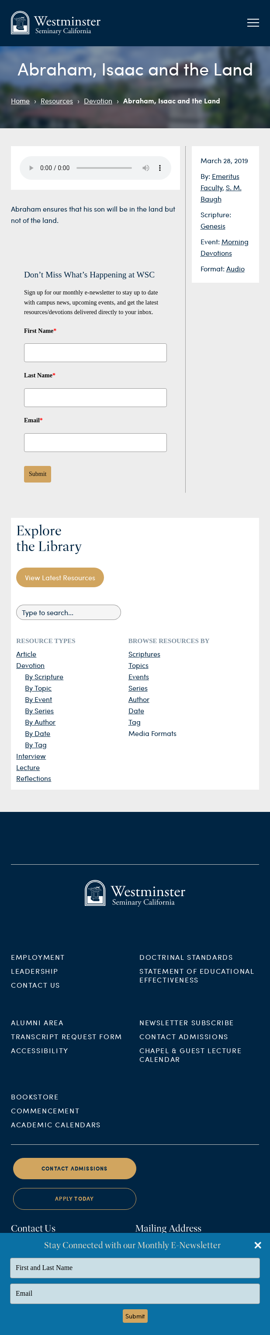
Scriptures (144, 653)
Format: (213, 268)
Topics (138, 665)
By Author (40, 721)
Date (136, 710)
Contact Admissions (183, 1046)
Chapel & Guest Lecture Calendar (190, 1065)
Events (138, 676)
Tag (134, 721)
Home (20, 100)
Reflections (33, 778)
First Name (40, 331)
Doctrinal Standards (186, 967)
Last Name (39, 375)
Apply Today (74, 1208)
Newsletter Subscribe (186, 1032)
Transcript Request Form (66, 1046)
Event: (211, 241)
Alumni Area (37, 1032)
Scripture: (216, 214)
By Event (38, 699)
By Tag (36, 744)
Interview (31, 755)
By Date (37, 733)
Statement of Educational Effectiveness (196, 985)
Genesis (213, 225)
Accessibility (40, 1060)
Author (138, 699)
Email (33, 420)
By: (206, 176)
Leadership (35, 981)
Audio (235, 268)
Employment (38, 967)
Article (26, 653)
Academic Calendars (56, 1134)
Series (138, 687)
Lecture (28, 767)
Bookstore (35, 1106)
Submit (37, 474)
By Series (39, 710)
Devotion (98, 100)
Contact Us (35, 995)
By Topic (38, 687)
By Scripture (44, 676)
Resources (57, 100)
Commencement (45, 1120)
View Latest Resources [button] (60, 577)
